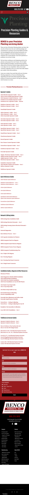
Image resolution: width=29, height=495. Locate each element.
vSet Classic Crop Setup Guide (8, 285)
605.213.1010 (18, 9)
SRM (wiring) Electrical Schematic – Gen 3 (11, 222)
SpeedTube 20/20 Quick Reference (9, 196)
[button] (27, 12)
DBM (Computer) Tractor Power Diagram (11, 247)
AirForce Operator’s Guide (7, 166)
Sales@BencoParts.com (14, 421)
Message (3, 372)
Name (3, 355)
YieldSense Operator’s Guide (8, 169)
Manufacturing (5, 450)
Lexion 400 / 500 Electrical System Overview (12, 342)
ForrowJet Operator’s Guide (7, 151)
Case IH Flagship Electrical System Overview (12, 337)
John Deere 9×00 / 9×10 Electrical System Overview (13, 330)
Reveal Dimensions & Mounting (9, 292)
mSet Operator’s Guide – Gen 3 (8, 123)
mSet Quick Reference (6, 193)
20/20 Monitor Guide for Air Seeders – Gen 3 (12, 164)
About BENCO (17, 450)
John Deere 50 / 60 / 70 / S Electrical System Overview (14, 332)
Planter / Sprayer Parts (7, 386)
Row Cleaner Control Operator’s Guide (10, 142)
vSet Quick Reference (6, 190)
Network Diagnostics (6, 230)
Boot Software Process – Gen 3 (8, 233)
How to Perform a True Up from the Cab (11, 326)
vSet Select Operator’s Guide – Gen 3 (10, 119)
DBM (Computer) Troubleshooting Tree (10, 250)
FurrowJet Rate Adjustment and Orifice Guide (12, 297)
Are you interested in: (5, 382)
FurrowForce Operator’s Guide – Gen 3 (10, 145)
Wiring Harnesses (6, 390)
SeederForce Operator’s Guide (8, 162)
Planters (16, 429)
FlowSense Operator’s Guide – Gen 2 (10, 159)
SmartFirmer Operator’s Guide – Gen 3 (10, 133)
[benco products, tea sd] (14, 474)
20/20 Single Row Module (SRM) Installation (12, 276)
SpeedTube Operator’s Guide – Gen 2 (10, 130)
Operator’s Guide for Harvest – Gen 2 (10, 323)
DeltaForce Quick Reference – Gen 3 (9, 182)
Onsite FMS (5, 384)
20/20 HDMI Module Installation (9, 278)
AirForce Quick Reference (7, 207)
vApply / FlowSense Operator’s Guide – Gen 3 (12, 154)
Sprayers (3, 429)
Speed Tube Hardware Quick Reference (10, 198)
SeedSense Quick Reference (7, 204)
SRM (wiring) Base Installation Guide (10, 218)
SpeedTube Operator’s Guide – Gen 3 (10, 128)
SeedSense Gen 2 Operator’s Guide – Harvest (12, 101)
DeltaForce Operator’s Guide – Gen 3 (10, 104)
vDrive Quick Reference (6, 187)
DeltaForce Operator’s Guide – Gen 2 (10, 106)
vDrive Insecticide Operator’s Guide (9, 115)
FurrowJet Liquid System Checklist (9, 299)
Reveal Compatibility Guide (7, 294)
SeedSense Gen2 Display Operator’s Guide (11, 99)
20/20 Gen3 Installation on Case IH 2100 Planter (13, 281)
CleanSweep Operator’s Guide (8, 136)
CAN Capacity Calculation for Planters (10, 237)
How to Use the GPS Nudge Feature (9, 327)
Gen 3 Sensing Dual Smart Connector (10, 260)
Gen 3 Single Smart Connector (8, 263)
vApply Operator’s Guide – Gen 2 (9, 158)
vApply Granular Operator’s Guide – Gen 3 (11, 156)
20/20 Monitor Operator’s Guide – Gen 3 (11, 94)
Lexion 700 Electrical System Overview (10, 343)
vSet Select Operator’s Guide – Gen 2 (10, 120)
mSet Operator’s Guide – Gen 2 (8, 125)
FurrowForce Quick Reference (8, 201)
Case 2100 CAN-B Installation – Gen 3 (10, 310)
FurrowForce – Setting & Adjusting (9, 302)
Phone (3, 366)
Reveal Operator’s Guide (7, 139)
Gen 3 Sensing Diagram (6, 256)
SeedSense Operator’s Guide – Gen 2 (10, 148)
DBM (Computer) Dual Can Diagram (9, 240)
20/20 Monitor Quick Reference (8, 179)
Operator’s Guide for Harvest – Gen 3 (10, 321)
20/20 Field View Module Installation (10, 280)
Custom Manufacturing (7, 392)
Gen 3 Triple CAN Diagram (7, 253)
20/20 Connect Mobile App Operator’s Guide (12, 96)
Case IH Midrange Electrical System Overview (12, 338)
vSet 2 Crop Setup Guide (7, 286)
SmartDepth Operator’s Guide (8, 109)
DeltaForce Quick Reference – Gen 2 (9, 184)
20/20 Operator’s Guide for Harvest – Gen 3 (11, 98)
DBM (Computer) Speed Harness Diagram (11, 243)
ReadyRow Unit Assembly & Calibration (10, 307)
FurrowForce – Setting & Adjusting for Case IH (12, 303)
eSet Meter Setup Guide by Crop (8, 289)
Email (3, 361)
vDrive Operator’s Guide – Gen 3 (9, 112)
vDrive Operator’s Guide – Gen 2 (9, 114)
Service (4, 388)
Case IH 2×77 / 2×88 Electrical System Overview (12, 335)
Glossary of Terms (5, 273)
